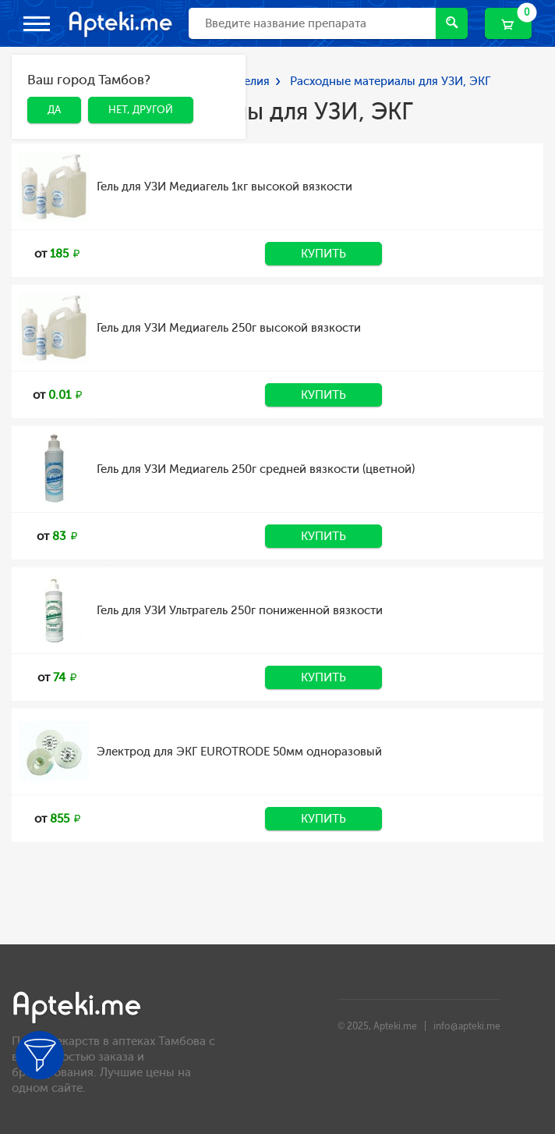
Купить (323, 254)
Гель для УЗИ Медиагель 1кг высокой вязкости (224, 187)
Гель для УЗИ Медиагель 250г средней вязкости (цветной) (256, 469)
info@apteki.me (466, 1026)
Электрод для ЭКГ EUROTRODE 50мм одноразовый (239, 752)
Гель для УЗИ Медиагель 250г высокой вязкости (229, 328)
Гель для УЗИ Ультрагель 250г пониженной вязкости (240, 610)
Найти (452, 22)
